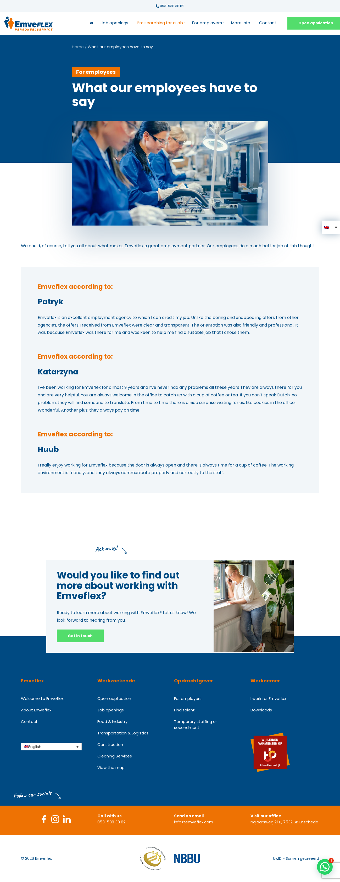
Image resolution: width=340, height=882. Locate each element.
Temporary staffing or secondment (195, 724)
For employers (207, 23)
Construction (110, 744)
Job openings (114, 23)
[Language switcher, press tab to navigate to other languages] (51, 746)
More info (240, 23)
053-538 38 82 (170, 5)
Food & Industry (112, 721)
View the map (111, 767)
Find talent (184, 710)
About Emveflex (36, 710)
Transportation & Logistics (122, 733)
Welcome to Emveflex (42, 698)
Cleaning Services (114, 756)
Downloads (261, 710)
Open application (114, 698)
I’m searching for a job (160, 23)
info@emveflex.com (193, 822)
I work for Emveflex (268, 698)
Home (78, 46)
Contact (267, 23)
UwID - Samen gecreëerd (296, 858)
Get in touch (80, 635)
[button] (331, 227)
